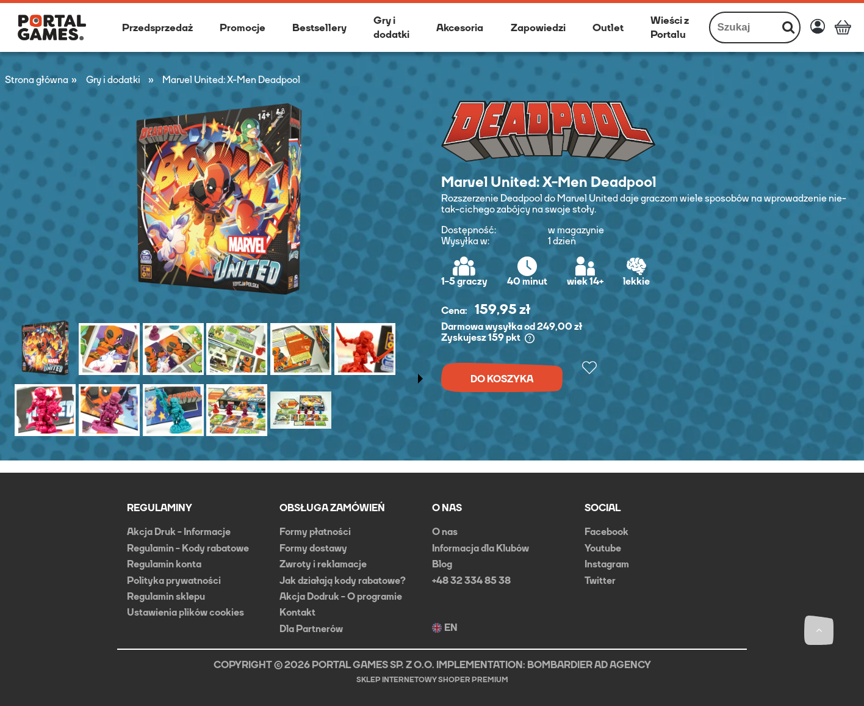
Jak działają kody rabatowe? (342, 580)
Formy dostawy (313, 548)
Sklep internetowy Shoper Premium (432, 680)
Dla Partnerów (311, 628)
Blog (442, 564)
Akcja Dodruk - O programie (340, 596)
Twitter (600, 580)
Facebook (606, 531)
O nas (445, 531)
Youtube (603, 548)
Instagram (607, 564)
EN (445, 628)
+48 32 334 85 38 (471, 580)
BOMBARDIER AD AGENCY (589, 664)
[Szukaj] (788, 27)
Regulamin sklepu (166, 596)
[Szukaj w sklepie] (744, 27)
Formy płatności (315, 531)
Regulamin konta (164, 564)
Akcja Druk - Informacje (179, 531)
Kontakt (297, 612)
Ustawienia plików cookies (185, 612)
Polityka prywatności (174, 580)
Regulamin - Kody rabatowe (188, 548)
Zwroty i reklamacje (323, 564)
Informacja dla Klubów (480, 548)
